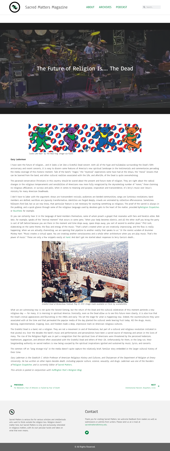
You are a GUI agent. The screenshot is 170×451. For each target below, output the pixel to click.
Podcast (121, 7)
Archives (105, 7)
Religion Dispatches (149, 207)
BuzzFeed (17, 210)
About (90, 7)
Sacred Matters (65, 364)
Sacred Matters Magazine (46, 7)
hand (68, 237)
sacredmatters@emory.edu (96, 424)
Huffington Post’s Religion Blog (66, 370)
